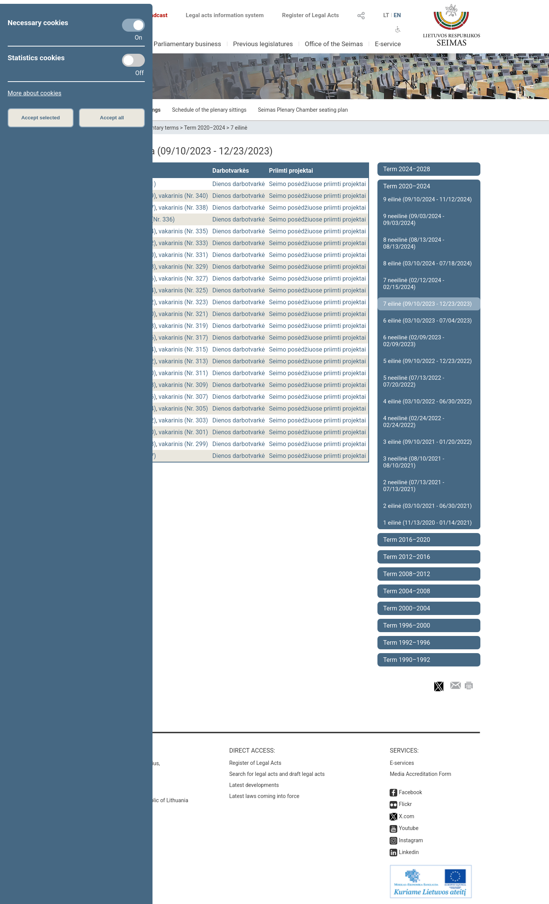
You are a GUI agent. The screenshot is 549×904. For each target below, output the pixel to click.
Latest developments (254, 785)
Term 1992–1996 (406, 642)
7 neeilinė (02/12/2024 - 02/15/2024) (413, 284)
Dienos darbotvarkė (238, 184)
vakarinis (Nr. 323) (183, 302)
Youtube (408, 828)
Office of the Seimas (334, 44)
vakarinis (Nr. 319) (183, 325)
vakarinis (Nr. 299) (183, 444)
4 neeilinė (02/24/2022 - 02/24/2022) (413, 422)
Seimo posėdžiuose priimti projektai (317, 184)
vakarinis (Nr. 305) (183, 408)
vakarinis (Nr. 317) (183, 337)
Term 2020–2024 (204, 128)
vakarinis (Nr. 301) (183, 432)
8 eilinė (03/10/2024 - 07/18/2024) (427, 263)
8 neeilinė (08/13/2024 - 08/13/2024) (413, 243)
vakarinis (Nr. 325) (183, 290)
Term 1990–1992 (406, 659)
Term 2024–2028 (406, 169)
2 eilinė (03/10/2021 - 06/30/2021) (427, 506)
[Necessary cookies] (133, 25)
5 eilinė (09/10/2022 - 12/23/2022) (427, 361)
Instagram (411, 840)
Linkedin (409, 852)
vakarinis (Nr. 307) (183, 396)
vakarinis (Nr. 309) (183, 385)
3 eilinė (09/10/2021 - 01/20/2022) (427, 441)
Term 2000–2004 (406, 608)
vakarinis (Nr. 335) (183, 231)
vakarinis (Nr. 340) (183, 195)
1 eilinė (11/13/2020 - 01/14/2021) (427, 522)
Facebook (410, 792)
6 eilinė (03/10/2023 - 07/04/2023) (427, 320)
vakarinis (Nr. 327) (183, 278)
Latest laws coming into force (264, 796)
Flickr (405, 804)
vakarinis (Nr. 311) (183, 373)
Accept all (112, 117)
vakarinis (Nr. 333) (183, 243)
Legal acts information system (224, 15)
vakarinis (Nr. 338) (183, 207)
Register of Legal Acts (310, 15)
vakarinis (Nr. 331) (183, 255)
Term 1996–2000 (406, 625)
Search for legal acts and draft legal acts (277, 774)
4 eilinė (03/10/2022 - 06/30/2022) (427, 401)
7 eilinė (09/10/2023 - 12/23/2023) (427, 303)
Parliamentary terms (154, 128)
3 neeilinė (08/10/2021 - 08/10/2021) (413, 462)
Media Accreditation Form (420, 774)
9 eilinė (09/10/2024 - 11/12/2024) (427, 199)
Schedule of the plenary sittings (209, 110)
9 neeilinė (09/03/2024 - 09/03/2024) (413, 219)
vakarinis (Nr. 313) (183, 361)
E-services (402, 763)
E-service (388, 44)
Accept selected (40, 117)
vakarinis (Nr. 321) (183, 314)
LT (386, 15)
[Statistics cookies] (133, 60)
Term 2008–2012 (406, 574)
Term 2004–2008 (406, 591)
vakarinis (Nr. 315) (183, 349)
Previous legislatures (263, 44)
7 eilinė (239, 128)
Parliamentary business (187, 44)
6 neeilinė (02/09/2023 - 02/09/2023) (413, 341)
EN (397, 15)
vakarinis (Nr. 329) (183, 266)
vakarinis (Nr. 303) (183, 420)
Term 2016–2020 (406, 539)
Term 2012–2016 (406, 556)
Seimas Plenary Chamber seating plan (303, 110)
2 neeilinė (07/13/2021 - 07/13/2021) (413, 486)
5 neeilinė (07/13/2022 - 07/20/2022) (413, 381)
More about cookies (34, 93)
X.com (406, 816)
